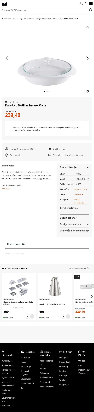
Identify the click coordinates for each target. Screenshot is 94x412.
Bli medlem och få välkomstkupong (68, 155)
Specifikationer (68, 218)
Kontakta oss (7, 365)
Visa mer (5, 188)
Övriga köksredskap (43, 18)
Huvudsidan (6, 18)
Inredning (63, 371)
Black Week (26, 378)
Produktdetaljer (68, 167)
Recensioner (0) (16, 244)
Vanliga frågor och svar (8, 371)
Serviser (62, 380)
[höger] (87, 58)
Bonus (43, 368)
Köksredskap (29, 18)
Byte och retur (8, 377)
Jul (22, 387)
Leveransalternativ (8, 399)
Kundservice (7, 360)
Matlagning (17, 18)
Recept (24, 362)
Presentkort (64, 362)
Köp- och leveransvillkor (8, 384)
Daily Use (78, 194)
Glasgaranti (45, 382)
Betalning (6, 405)
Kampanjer (64, 384)
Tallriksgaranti (46, 377)
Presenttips (26, 366)
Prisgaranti (15, 155)
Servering (63, 366)
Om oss (81, 360)
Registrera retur (6, 392)
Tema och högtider (25, 373)
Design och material (71, 224)
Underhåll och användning (74, 230)
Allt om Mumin (27, 383)
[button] (87, 91)
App (80, 365)
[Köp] (32, 316)
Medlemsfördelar (46, 362)
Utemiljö (63, 375)
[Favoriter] (27, 316)
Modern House (11, 102)
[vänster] (7, 58)
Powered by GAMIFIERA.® (14, 254)
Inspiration (25, 357)
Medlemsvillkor (46, 386)
